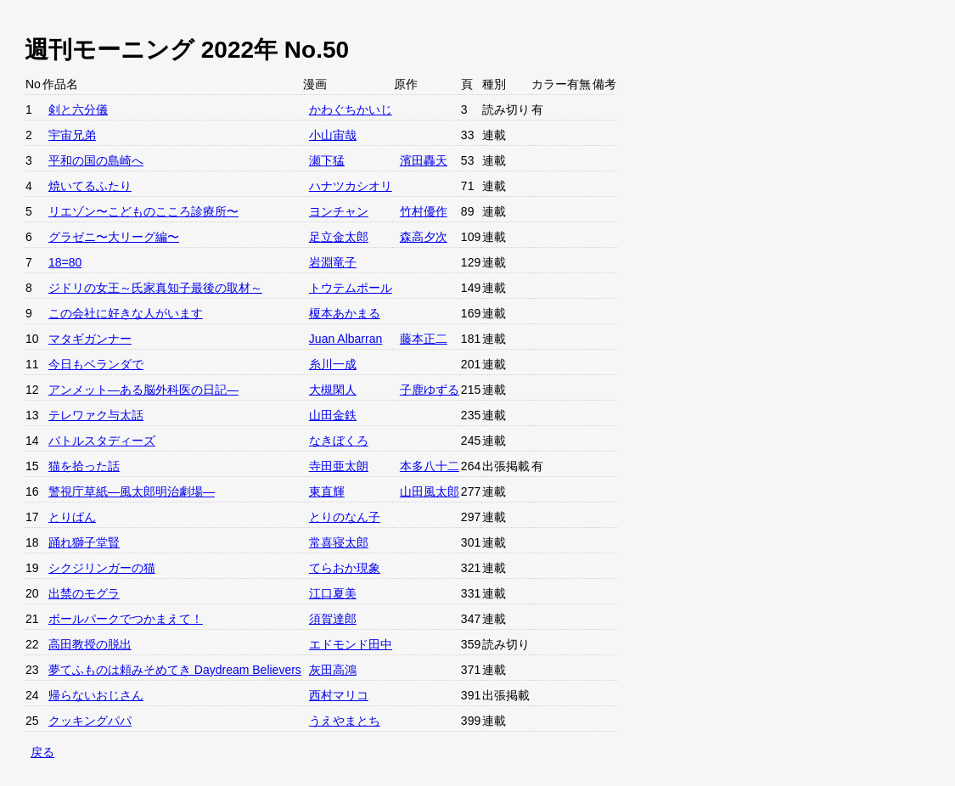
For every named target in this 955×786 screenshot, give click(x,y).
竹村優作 (423, 211)
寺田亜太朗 (338, 466)
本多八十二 (429, 466)
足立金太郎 (338, 237)
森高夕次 (423, 237)
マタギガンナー (90, 338)
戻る (42, 752)
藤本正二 (423, 338)
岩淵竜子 (333, 262)
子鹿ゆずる (429, 389)
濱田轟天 (423, 160)
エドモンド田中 (350, 644)
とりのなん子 (344, 517)
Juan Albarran (345, 338)
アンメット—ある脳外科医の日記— (143, 389)
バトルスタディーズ (101, 440)
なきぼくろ (338, 440)
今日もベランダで (95, 364)
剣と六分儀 (78, 109)
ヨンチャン (338, 211)
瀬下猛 (327, 160)
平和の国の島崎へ (95, 160)
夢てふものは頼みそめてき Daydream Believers (174, 670)
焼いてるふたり (90, 186)
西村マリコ (338, 695)
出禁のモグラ (84, 593)
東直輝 (327, 491)
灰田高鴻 (333, 670)
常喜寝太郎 (338, 542)
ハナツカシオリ (350, 186)
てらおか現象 (344, 568)
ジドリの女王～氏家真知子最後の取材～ (155, 288)
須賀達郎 (333, 619)
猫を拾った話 (84, 466)
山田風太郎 (429, 491)
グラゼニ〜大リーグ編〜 (113, 237)
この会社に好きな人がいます (125, 313)
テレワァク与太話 (95, 415)
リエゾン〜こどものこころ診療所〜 (143, 211)
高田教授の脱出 (90, 644)
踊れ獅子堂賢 (84, 542)
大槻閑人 (333, 389)
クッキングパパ (90, 720)
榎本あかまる (344, 313)
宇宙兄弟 (72, 135)
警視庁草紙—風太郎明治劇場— (131, 491)
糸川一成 (333, 364)
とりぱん (72, 517)
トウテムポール (350, 288)
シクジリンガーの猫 (101, 568)
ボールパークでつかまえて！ (125, 619)
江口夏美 (333, 593)
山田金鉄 (333, 415)
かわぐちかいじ (350, 109)
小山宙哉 (333, 135)
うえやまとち (344, 720)
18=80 (64, 262)
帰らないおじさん (95, 695)
